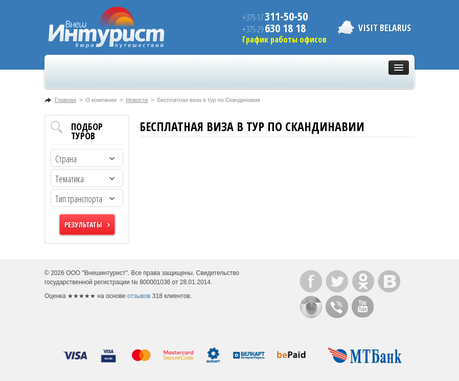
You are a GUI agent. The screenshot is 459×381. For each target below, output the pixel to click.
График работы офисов (284, 39)
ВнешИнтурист (106, 27)
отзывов (138, 296)
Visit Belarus (384, 28)
